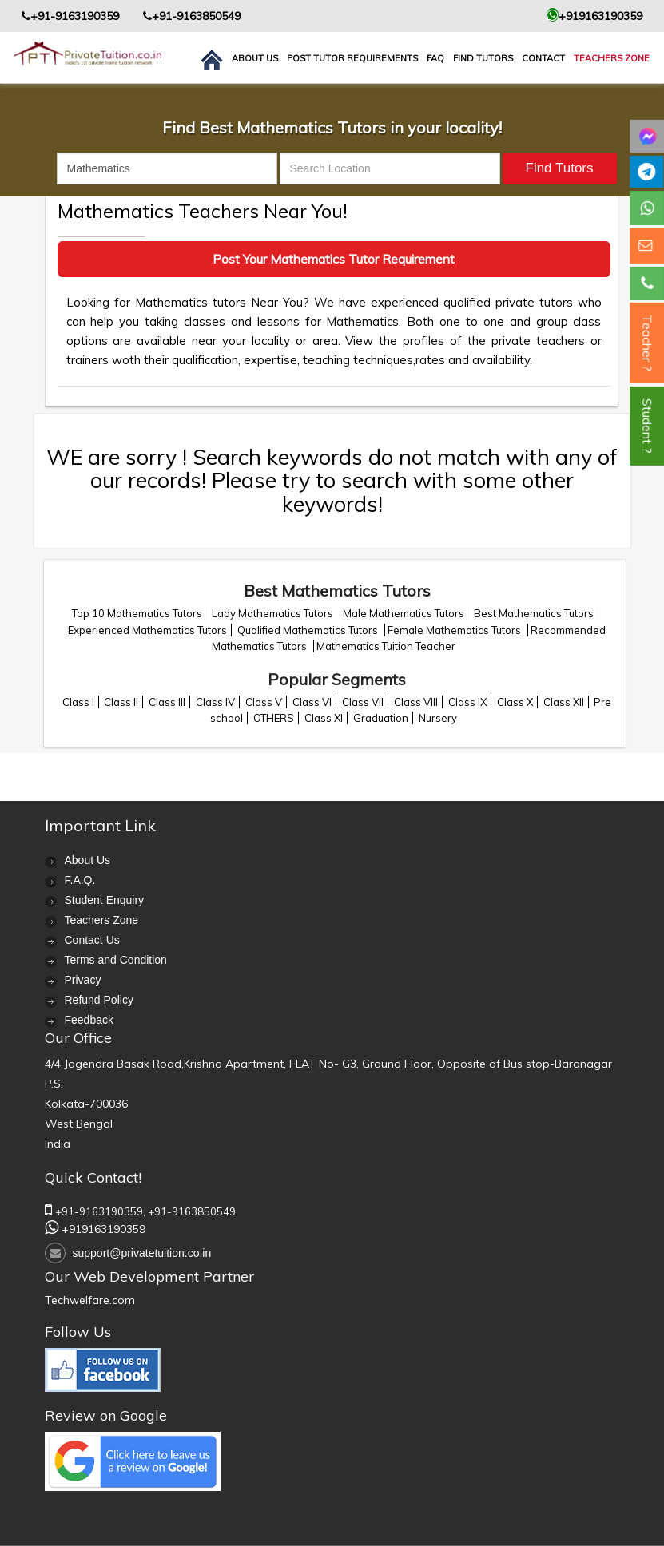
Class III (167, 702)
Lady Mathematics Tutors (274, 613)
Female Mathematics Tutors (455, 630)
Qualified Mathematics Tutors (308, 630)
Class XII (563, 702)
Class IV (215, 702)
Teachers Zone (612, 58)
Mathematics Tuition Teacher (385, 646)
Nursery (438, 718)
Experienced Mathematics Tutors (147, 630)
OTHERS (273, 718)
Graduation (380, 718)
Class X (515, 702)
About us (255, 58)
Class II (121, 702)
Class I (78, 702)
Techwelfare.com (90, 1300)
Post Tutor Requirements (352, 58)
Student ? (647, 426)
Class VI (312, 702)
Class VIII (416, 702)
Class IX (467, 702)
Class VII (363, 702)
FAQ (435, 58)
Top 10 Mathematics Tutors (138, 613)
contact (543, 58)
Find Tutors (483, 58)
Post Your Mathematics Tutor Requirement (334, 259)
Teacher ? (647, 343)
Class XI (323, 718)
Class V (263, 702)
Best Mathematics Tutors (534, 613)
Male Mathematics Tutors (405, 613)
